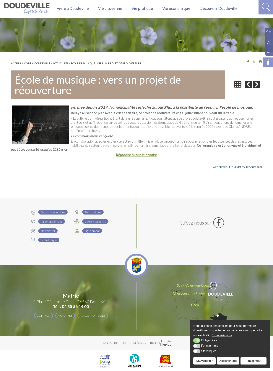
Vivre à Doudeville (73, 8)
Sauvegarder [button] (204, 360)
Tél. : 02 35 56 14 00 (71, 306)
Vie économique (178, 8)
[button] (268, 62)
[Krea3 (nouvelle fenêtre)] (160, 343)
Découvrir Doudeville (221, 8)
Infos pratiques (93, 315)
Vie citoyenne (111, 8)
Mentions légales (134, 342)
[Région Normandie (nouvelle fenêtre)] (166, 361)
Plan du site (110, 342)
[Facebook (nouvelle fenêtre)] (202, 222)
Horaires (65, 315)
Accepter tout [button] (228, 360)
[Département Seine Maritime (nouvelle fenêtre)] (134, 361)
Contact (43, 315)
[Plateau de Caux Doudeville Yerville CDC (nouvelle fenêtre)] (105, 361)
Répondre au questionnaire (136, 155)
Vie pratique (143, 8)
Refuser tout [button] (253, 360)
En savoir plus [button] (222, 335)
